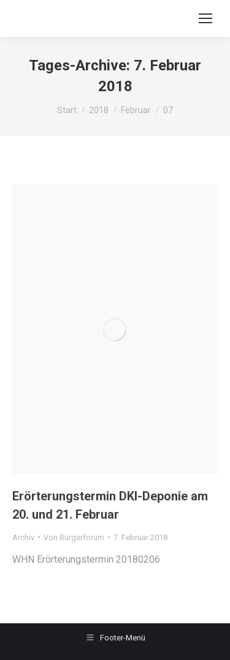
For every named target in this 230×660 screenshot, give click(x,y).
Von (74, 537)
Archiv (23, 537)
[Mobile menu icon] (205, 18)
